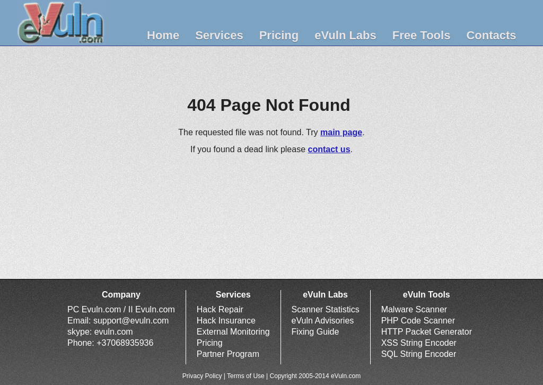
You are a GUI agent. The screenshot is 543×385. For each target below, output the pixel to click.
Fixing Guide (315, 331)
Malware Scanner (414, 309)
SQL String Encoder (419, 353)
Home (163, 35)
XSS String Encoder (419, 342)
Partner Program (228, 353)
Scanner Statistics (326, 309)
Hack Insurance (226, 320)
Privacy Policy (202, 376)
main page (341, 132)
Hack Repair (220, 309)
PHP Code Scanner (418, 320)
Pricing (279, 35)
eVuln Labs (345, 35)
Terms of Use (246, 376)
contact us (329, 149)
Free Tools (421, 35)
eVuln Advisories (323, 320)
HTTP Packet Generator (426, 331)
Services (219, 35)
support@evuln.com (131, 320)
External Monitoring (233, 331)
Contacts (491, 35)
